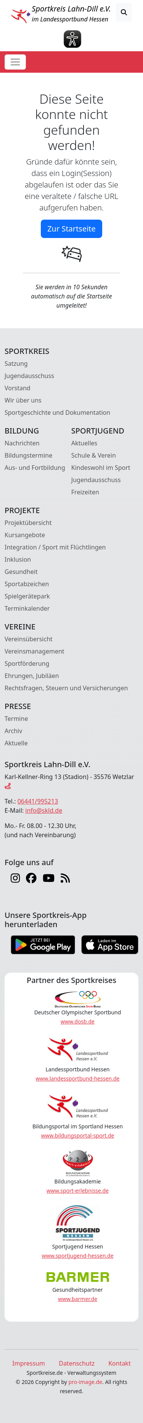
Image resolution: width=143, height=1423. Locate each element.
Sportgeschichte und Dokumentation (57, 412)
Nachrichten (22, 443)
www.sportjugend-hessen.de (77, 1255)
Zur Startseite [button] (71, 228)
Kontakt (119, 1363)
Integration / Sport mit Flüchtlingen (55, 547)
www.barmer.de (77, 1298)
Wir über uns (23, 400)
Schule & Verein (93, 455)
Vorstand (18, 388)
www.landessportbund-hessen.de (78, 1078)
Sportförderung (27, 663)
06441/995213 (38, 801)
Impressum (28, 1363)
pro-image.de (85, 1382)
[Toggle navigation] (15, 62)
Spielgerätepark (27, 596)
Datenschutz (77, 1363)
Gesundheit (21, 571)
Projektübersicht (28, 522)
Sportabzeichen (27, 584)
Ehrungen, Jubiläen (32, 676)
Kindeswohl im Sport (100, 467)
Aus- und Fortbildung (35, 467)
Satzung (16, 363)
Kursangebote (25, 535)
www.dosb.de (78, 1021)
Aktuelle (16, 743)
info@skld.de (43, 810)
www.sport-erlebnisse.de (78, 1190)
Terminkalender (27, 608)
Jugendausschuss (29, 376)
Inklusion (18, 559)
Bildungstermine (28, 455)
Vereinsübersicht (29, 639)
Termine (16, 718)
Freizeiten (85, 492)
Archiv (13, 731)
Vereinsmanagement (34, 651)
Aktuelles (84, 443)
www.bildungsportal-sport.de (77, 1135)
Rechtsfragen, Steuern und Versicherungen (66, 688)
